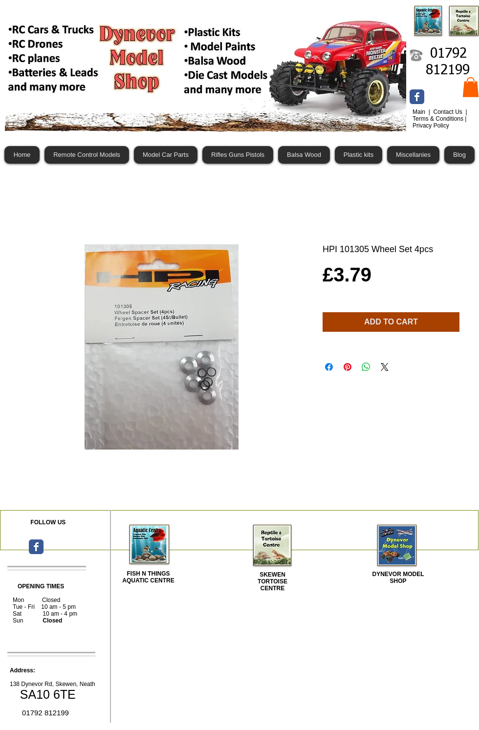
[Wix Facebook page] (417, 96)
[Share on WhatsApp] (366, 367)
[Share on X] (385, 367)
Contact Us (448, 111)
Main (420, 111)
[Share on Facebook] (329, 367)
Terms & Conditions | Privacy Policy (440, 122)
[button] (470, 87)
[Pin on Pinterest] (347, 367)
